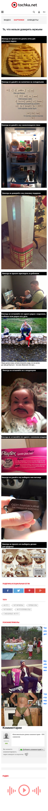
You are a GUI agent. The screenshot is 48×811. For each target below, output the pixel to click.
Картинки (19, 20)
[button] (39, 12)
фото (6, 605)
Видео (7, 20)
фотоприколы (23, 609)
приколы (32, 605)
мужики (7, 609)
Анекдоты (32, 20)
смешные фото (11, 614)
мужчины (18, 605)
